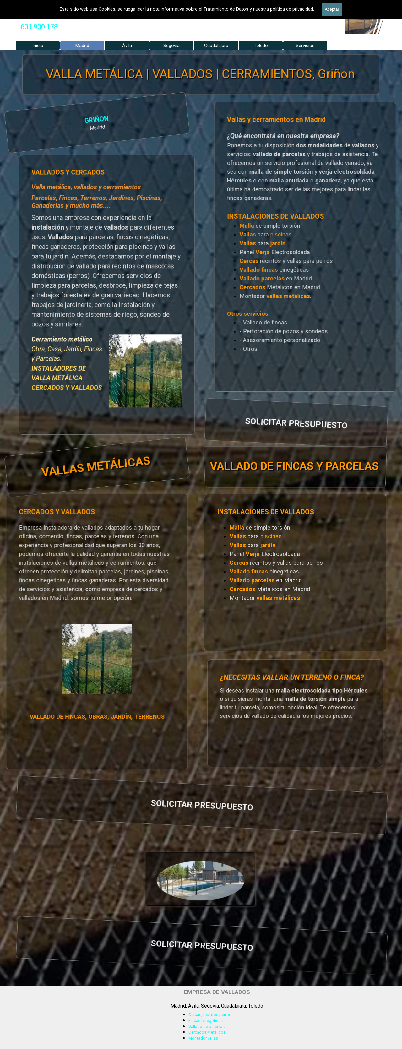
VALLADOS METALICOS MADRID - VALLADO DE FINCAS (111, 4)
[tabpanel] (39, 27)
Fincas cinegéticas (205, 1020)
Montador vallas (203, 1038)
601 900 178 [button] (39, 27)
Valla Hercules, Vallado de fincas (56, 16)
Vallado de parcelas (206, 1026)
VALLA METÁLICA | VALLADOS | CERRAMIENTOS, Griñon (201, 74)
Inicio (37, 45)
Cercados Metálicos (206, 1032)
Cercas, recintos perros (209, 1014)
